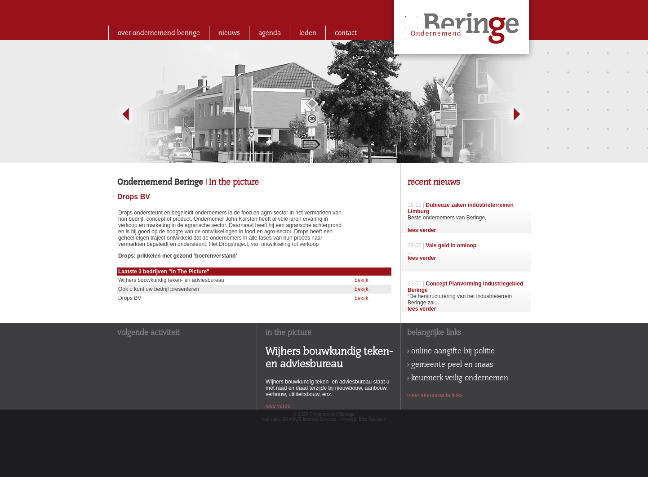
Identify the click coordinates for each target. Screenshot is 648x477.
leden (307, 33)
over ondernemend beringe (159, 33)
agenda (269, 33)
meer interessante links (434, 395)
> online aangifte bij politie (451, 351)
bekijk (361, 280)
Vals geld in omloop (451, 245)
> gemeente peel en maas (450, 364)
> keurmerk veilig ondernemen (457, 378)
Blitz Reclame (372, 419)
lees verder (422, 230)
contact (346, 33)
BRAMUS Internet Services (309, 419)
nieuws (229, 33)
